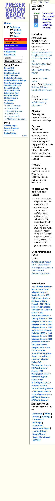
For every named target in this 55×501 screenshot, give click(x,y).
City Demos (9, 100)
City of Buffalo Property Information (39, 102)
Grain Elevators (11, 75)
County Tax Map (38, 64)
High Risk (12, 42)
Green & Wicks (12, 113)
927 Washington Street (40, 381)
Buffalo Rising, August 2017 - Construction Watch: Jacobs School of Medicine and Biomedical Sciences (42, 267)
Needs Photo (38, 434)
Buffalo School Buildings (15, 80)
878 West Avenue (39, 400)
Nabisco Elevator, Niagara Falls (40, 359)
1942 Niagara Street (41, 323)
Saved (17, 33)
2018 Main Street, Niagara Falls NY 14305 (41, 330)
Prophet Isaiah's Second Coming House (42, 387)
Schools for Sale (11, 93)
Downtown (37, 425)
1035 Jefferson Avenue (41, 340)
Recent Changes (11, 128)
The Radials (9, 70)
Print (46, 2)
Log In (24, 135)
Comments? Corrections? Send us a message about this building (48, 20)
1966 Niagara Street (41, 320)
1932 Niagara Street (41, 337)
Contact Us (9, 130)
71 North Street (39, 293)
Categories (10, 51)
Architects (8, 103)
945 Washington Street (40, 363)
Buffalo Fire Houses (13, 78)
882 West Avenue (39, 397)
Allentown (37, 413)
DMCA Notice (10, 133)
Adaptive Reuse (11, 95)
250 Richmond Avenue (40, 314)
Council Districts (11, 88)
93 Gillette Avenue (42, 286)
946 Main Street (45, 90)
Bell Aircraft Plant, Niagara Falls (40, 291)
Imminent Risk (14, 39)
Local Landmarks (12, 73)
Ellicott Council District (41, 52)
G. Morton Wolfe (13, 116)
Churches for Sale (12, 90)
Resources (9, 54)
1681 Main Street (41, 391)
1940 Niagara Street (41, 334)
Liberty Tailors (38, 318)
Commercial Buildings (38, 421)
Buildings (15, 27)
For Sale (10, 48)
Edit (40, 2)
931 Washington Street (40, 372)
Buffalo (35, 416)
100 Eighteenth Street (40, 296)
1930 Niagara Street (41, 326)
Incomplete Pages (40, 428)
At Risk (18, 30)
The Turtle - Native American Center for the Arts (41, 352)
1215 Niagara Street (40, 394)
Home (7, 23)
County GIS (9, 68)
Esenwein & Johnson (15, 111)
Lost (16, 36)
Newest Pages (10, 125)
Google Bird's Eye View (41, 55)
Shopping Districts (12, 85)
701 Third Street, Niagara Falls (39, 346)
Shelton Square (11, 98)
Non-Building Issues (13, 83)
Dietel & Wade (12, 108)
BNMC (47, 413)
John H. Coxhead (13, 106)
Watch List (13, 45)
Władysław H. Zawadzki (16, 119)
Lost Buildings (39, 431)
